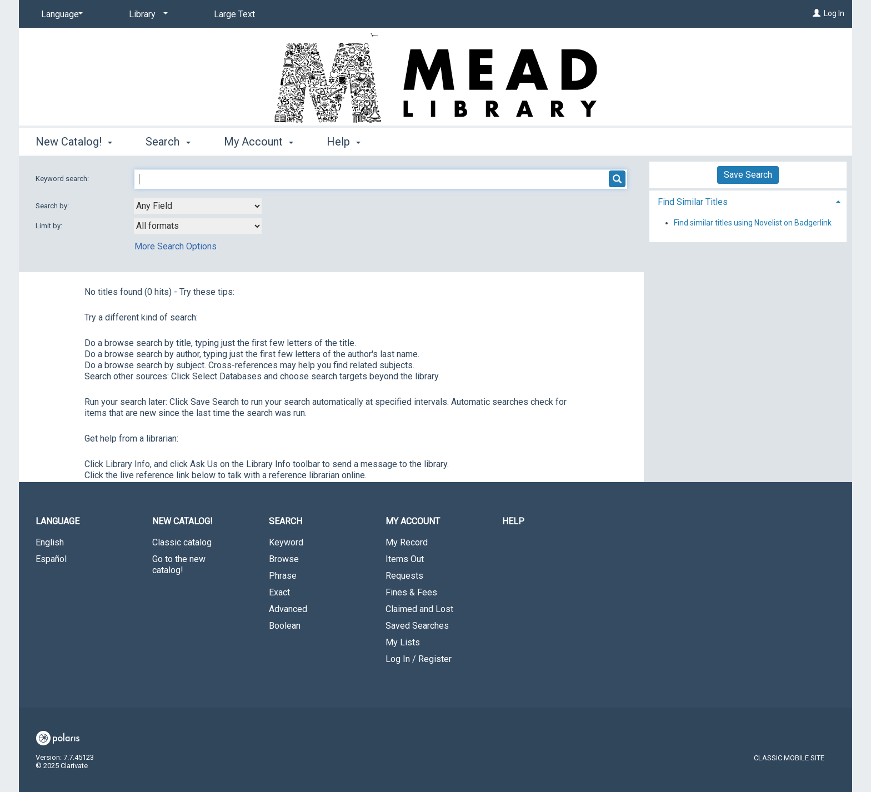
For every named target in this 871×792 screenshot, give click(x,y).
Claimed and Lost (419, 609)
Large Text (234, 14)
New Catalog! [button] (74, 141)
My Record (407, 542)
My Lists (403, 642)
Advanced (288, 609)
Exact (279, 592)
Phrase (283, 575)
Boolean (285, 625)
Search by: (53, 206)
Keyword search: (63, 178)
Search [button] (168, 141)
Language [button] (57, 521)
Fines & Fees (411, 592)
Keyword (286, 542)
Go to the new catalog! (179, 564)
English (50, 542)
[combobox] (198, 206)
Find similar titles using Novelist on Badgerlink (753, 222)
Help (513, 521)
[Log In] (816, 13)
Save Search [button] (748, 174)
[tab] (748, 200)
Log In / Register (419, 659)
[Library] (146, 14)
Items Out (405, 559)
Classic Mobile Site (789, 758)
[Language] (60, 14)
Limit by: (50, 226)
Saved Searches (417, 625)
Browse (284, 559)
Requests (404, 575)
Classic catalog (182, 542)
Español (51, 559)
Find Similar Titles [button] (693, 202)
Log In (834, 13)
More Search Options (175, 246)
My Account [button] (258, 141)
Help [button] (344, 141)
